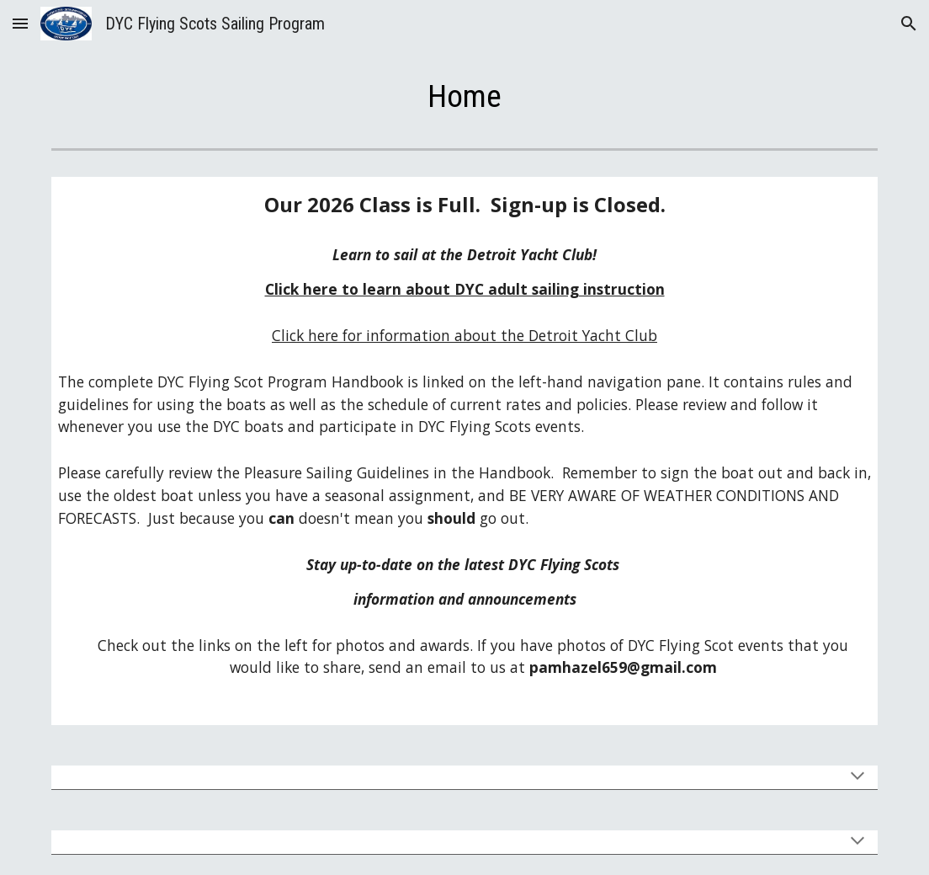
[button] (20, 23)
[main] (465, 96)
